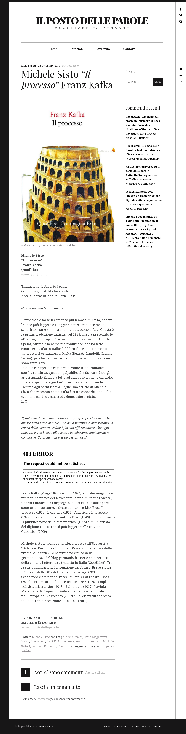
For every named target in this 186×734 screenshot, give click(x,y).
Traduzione (66, 646)
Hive (32, 726)
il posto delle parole (92, 20)
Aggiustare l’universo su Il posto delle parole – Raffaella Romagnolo (143, 171)
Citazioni (77, 49)
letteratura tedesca (88, 641)
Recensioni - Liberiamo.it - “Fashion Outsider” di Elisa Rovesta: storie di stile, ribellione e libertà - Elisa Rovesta (143, 125)
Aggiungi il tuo (95, 672)
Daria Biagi (91, 637)
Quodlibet (36, 646)
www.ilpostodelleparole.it (41, 627)
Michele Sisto (70, 65)
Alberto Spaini (72, 637)
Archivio (103, 49)
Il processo (38, 641)
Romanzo (50, 646)
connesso (43, 699)
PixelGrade (46, 726)
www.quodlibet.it (34, 274)
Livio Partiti (29, 65)
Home (52, 49)
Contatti (129, 49)
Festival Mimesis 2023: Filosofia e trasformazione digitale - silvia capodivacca (144, 196)
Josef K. (51, 641)
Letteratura (66, 641)
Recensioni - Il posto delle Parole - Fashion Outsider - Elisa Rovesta (143, 150)
